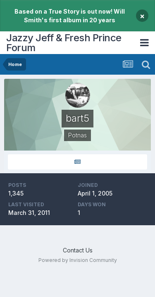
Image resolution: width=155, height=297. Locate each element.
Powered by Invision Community (77, 260)
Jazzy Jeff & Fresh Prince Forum (64, 43)
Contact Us (78, 250)
